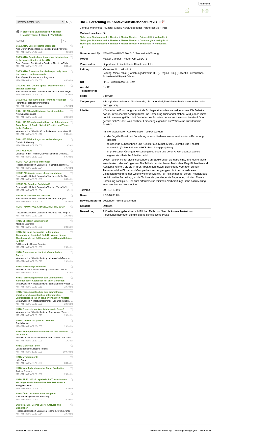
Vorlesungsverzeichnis (45, 11)
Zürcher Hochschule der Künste (31, 430)
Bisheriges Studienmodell (36, 31)
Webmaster (205, 430)
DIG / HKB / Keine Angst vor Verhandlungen (39, 139)
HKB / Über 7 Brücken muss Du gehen (36, 393)
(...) (81, 46)
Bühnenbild (146, 37)
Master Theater (30, 35)
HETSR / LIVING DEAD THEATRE (33, 195)
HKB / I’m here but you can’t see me (35, 320)
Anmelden (205, 3)
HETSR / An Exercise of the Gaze (33, 162)
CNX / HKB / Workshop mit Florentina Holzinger (41, 100)
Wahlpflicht (56, 35)
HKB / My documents (27, 357)
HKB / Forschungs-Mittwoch (31, 266)
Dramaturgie (146, 40)
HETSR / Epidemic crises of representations (39, 173)
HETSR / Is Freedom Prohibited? (33, 184)
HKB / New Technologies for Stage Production (40, 368)
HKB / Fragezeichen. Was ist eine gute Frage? (40, 309)
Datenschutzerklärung (161, 430)
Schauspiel (145, 43)
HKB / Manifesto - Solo (28, 345)
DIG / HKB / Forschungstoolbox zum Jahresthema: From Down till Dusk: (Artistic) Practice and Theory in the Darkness (43, 125)
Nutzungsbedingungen (186, 430)
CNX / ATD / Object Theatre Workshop (36, 46)
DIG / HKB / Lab (24, 150)
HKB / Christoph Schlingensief (32, 221)
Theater (57, 31)
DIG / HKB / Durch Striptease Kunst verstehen (40, 111)
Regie (44, 35)
